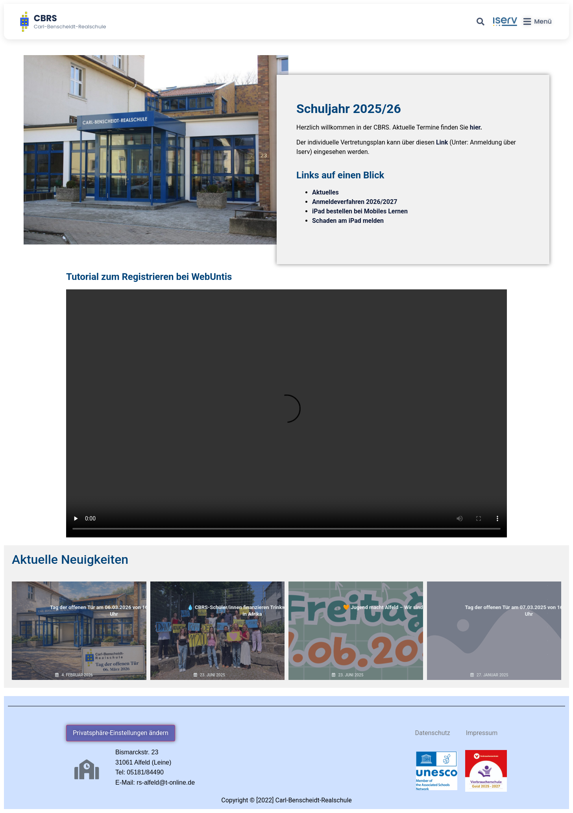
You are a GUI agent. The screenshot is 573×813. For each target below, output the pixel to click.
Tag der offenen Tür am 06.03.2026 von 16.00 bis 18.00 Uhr (79, 597)
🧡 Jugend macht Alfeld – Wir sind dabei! (355, 594)
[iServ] (505, 21)
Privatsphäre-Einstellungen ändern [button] (120, 733)
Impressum (482, 733)
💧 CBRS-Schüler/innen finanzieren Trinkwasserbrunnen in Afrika (217, 597)
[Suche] (480, 21)
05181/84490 (145, 772)
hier (475, 127)
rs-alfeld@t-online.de (166, 782)
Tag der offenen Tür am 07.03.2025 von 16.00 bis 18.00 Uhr (494, 597)
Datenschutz (432, 733)
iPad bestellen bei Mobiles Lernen (360, 211)
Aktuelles (325, 192)
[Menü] (537, 21)
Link (442, 142)
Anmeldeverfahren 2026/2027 (354, 202)
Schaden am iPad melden (348, 220)
